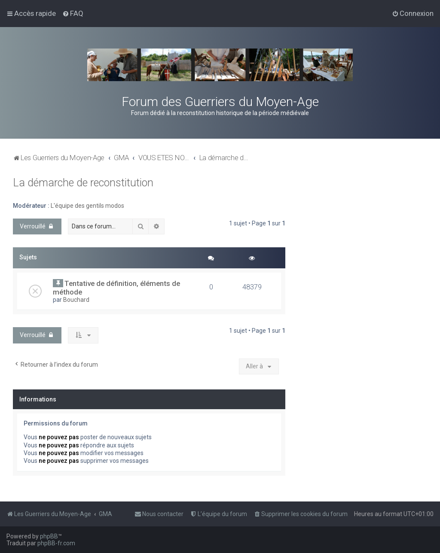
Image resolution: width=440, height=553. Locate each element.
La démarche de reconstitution (83, 182)
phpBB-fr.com (56, 543)
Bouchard (76, 299)
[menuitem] (72, 13)
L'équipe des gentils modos (87, 205)
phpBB (49, 536)
